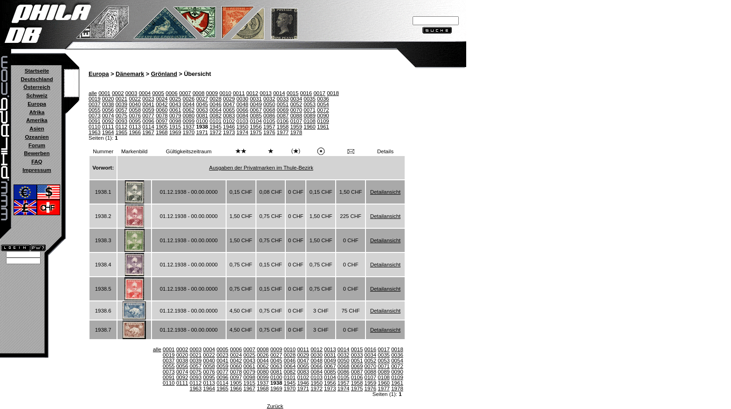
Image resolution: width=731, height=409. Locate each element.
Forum (36, 145)
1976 (269, 132)
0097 (162, 121)
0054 (323, 104)
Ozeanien (36, 137)
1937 (189, 127)
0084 (242, 115)
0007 (185, 93)
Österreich (36, 87)
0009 (212, 93)
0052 (296, 104)
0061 (175, 110)
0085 (256, 115)
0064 (215, 110)
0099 (189, 121)
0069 (283, 110)
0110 (95, 127)
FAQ (36, 161)
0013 (266, 93)
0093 (122, 121)
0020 (108, 99)
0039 (122, 104)
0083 (229, 115)
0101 (215, 121)
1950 (242, 127)
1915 (175, 127)
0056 (108, 110)
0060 (162, 110)
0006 (172, 93)
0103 (242, 121)
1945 (215, 127)
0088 (296, 115)
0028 (215, 99)
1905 (162, 127)
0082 (215, 115)
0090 (323, 115)
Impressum (36, 170)
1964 (108, 132)
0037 (95, 104)
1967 (148, 132)
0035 (309, 99)
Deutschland (37, 79)
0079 (175, 115)
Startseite (37, 71)
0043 (175, 104)
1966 (135, 132)
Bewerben (36, 153)
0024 (162, 99)
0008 (199, 93)
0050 (269, 104)
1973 (229, 132)
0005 (158, 93)
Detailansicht (385, 192)
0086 (269, 115)
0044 (189, 104)
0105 (269, 121)
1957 (269, 127)
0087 (283, 115)
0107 (296, 121)
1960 (309, 127)
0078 (162, 115)
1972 (215, 132)
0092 (108, 121)
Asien (36, 128)
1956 (256, 127)
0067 (256, 110)
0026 (189, 99)
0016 (306, 93)
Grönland (164, 74)
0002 (118, 93)
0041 (148, 104)
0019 (95, 99)
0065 (229, 110)
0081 (202, 115)
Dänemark (130, 74)
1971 (202, 132)
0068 (269, 110)
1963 (95, 132)
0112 (122, 127)
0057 (122, 110)
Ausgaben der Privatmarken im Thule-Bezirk (261, 167)
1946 (229, 127)
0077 (148, 115)
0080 (189, 115)
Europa (37, 104)
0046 (215, 104)
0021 (122, 99)
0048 (242, 104)
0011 (239, 93)
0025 (175, 99)
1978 (296, 132)
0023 (148, 99)
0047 (229, 104)
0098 (175, 121)
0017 (319, 93)
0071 (309, 110)
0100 (202, 121)
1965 (122, 132)
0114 (148, 127)
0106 (283, 121)
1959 (296, 127)
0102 (229, 121)
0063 (202, 110)
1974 (242, 132)
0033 (283, 99)
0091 (95, 121)
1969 (175, 132)
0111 (108, 127)
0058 (135, 110)
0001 (104, 93)
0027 (202, 99)
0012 (252, 93)
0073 (95, 115)
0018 (333, 93)
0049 (256, 104)
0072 (323, 110)
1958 (283, 127)
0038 (108, 104)
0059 (148, 110)
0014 (279, 93)
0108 (309, 121)
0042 (162, 104)
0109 (323, 121)
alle (93, 93)
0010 (226, 93)
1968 (162, 132)
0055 (95, 110)
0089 (309, 115)
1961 (323, 127)
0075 (122, 115)
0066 (242, 110)
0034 (296, 99)
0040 (135, 104)
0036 (323, 99)
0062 (189, 110)
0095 (135, 121)
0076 (135, 115)
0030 (242, 99)
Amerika (36, 120)
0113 (135, 127)
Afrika (37, 112)
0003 (131, 93)
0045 (202, 104)
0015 (293, 93)
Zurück (275, 406)
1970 (189, 132)
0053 (309, 104)
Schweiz (36, 95)
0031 (256, 99)
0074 (108, 115)
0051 (283, 104)
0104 (256, 121)
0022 (135, 99)
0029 (229, 99)
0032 (269, 99)
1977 (283, 132)
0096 (148, 121)
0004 (145, 93)
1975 (256, 132)
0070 (296, 110)
